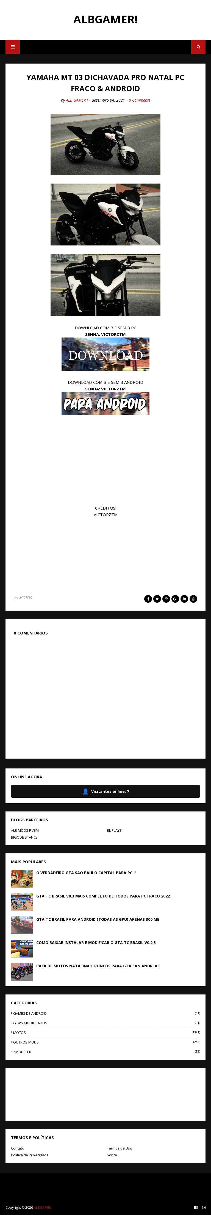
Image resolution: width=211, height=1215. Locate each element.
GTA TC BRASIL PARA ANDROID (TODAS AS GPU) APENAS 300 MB (98, 919)
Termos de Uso (119, 1148)
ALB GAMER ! (77, 100)
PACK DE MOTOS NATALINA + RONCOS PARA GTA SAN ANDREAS (98, 965)
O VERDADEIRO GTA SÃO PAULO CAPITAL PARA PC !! (86, 872)
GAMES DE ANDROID (106, 1013)
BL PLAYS (114, 830)
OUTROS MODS (106, 1042)
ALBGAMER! (105, 19)
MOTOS (25, 597)
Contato (17, 1148)
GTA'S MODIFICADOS (106, 1022)
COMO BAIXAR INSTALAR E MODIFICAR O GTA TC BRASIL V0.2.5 (96, 942)
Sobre (112, 1155)
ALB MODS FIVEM (25, 830)
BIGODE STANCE (24, 837)
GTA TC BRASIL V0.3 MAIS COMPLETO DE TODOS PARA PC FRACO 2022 (103, 896)
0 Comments (139, 100)
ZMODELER (106, 1051)
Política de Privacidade (30, 1155)
